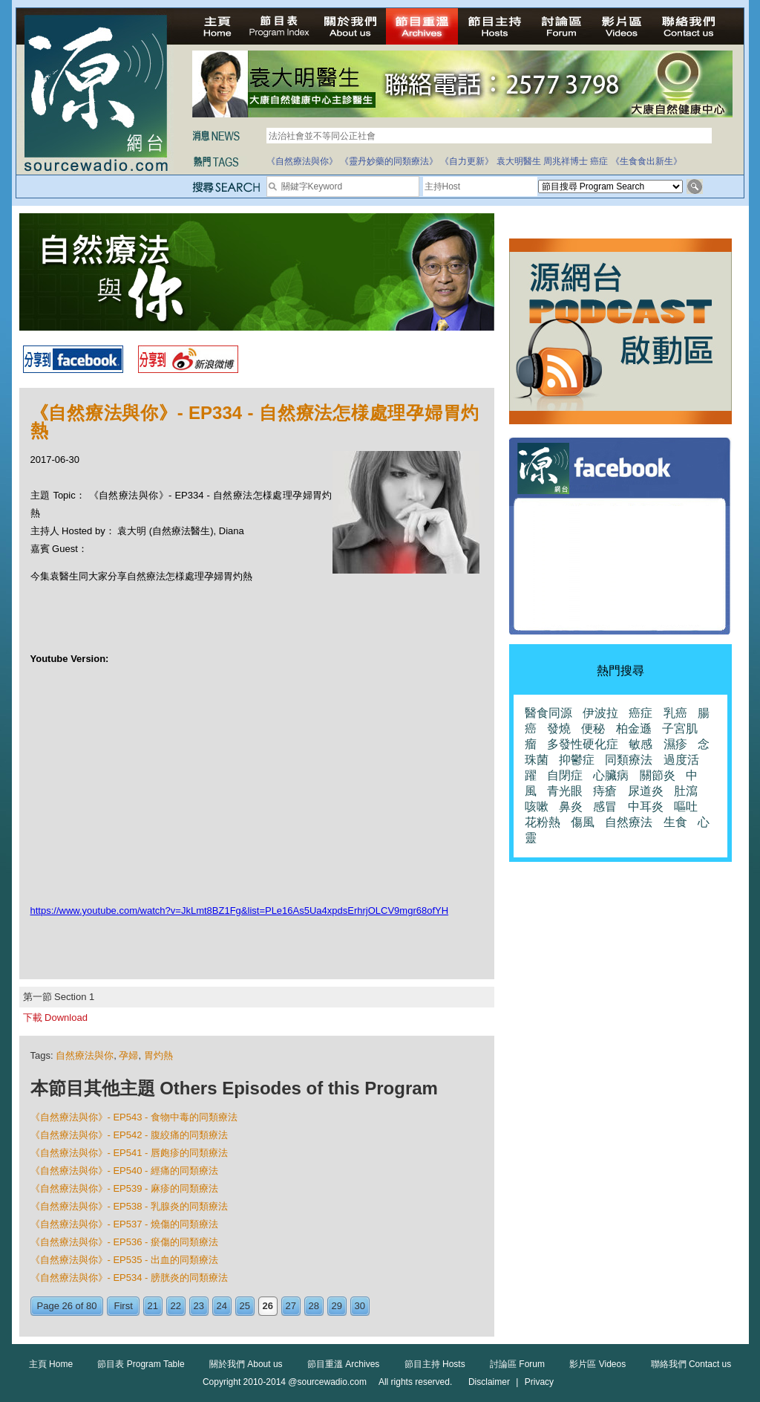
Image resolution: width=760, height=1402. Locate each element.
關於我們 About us (246, 1364)
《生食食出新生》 (646, 161)
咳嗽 (536, 806)
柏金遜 (634, 728)
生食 (675, 822)
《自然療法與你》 (302, 161)
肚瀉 (686, 791)
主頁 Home (51, 1364)
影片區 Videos (597, 1364)
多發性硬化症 (582, 744)
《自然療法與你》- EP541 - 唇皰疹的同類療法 (129, 1152)
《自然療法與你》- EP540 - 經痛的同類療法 (124, 1170)
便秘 (593, 728)
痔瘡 (605, 791)
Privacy (539, 1382)
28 (314, 1305)
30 (360, 1305)
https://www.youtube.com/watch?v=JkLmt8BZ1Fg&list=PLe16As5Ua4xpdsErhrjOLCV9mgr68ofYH (239, 910)
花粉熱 (542, 822)
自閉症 (565, 775)
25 (245, 1305)
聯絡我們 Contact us (691, 1364)
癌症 (599, 161)
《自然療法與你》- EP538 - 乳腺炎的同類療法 (129, 1206)
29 (337, 1305)
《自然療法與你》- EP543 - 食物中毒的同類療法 (134, 1117)
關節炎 (657, 775)
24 (222, 1305)
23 (199, 1305)
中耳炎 (646, 806)
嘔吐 (686, 806)
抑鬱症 (576, 759)
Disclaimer (489, 1382)
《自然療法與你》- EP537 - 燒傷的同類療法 (124, 1224)
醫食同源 (548, 713)
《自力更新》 (467, 161)
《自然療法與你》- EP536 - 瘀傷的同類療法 (124, 1241)
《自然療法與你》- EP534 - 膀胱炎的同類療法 (129, 1277)
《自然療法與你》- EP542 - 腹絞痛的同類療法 (129, 1134)
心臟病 (611, 775)
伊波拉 (600, 713)
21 (153, 1305)
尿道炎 (646, 791)
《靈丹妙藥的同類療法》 (389, 161)
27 (291, 1305)
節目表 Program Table (140, 1364)
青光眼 (565, 791)
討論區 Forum (517, 1364)
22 (176, 1305)
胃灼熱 (158, 1055)
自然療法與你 (85, 1055)
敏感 (640, 744)
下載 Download (55, 1017)
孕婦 (128, 1055)
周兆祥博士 (565, 161)
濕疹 (675, 744)
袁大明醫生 (519, 161)
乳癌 (675, 713)
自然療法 (628, 822)
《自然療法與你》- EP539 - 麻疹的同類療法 (124, 1188)
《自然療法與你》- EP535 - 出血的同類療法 (124, 1259)
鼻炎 (571, 806)
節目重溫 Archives (343, 1364)
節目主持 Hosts (434, 1364)
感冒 (605, 806)
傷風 (582, 822)
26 (268, 1305)
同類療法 (628, 759)
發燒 (559, 728)
